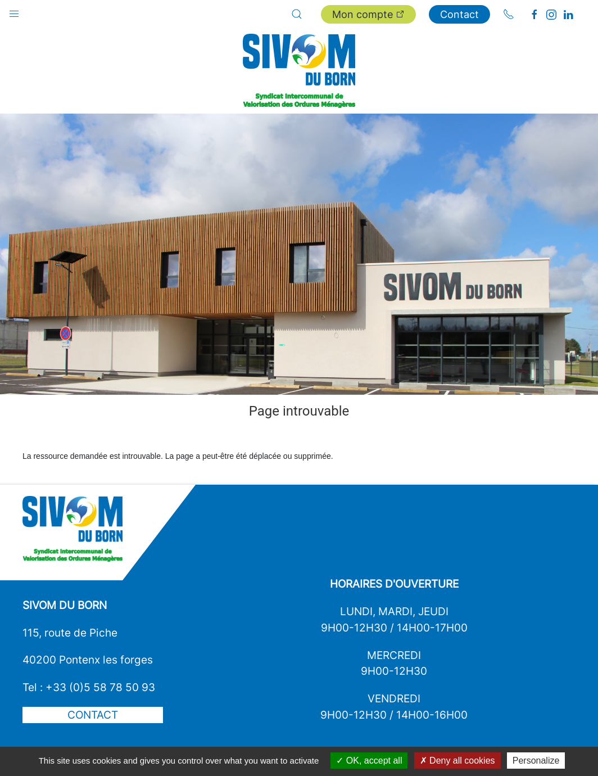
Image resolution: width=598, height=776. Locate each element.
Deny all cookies (457, 760)
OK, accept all (369, 760)
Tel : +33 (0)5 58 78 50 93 (88, 687)
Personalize (536, 760)
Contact (459, 14)
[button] (14, 11)
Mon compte (368, 14)
